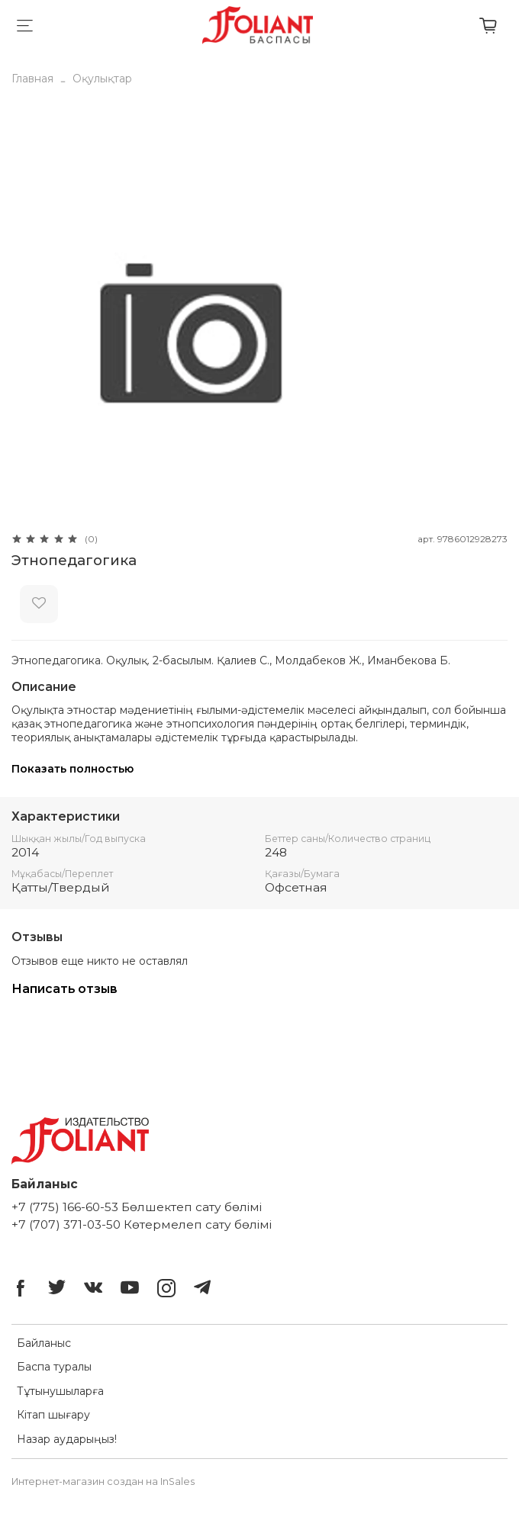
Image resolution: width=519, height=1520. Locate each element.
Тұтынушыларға (60, 1391)
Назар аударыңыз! (67, 1439)
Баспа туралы (54, 1367)
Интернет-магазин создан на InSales (103, 1481)
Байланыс (44, 1343)
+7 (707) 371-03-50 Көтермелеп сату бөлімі (141, 1224)
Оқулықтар (102, 78)
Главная (32, 78)
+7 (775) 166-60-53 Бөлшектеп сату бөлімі (136, 1207)
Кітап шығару (53, 1415)
